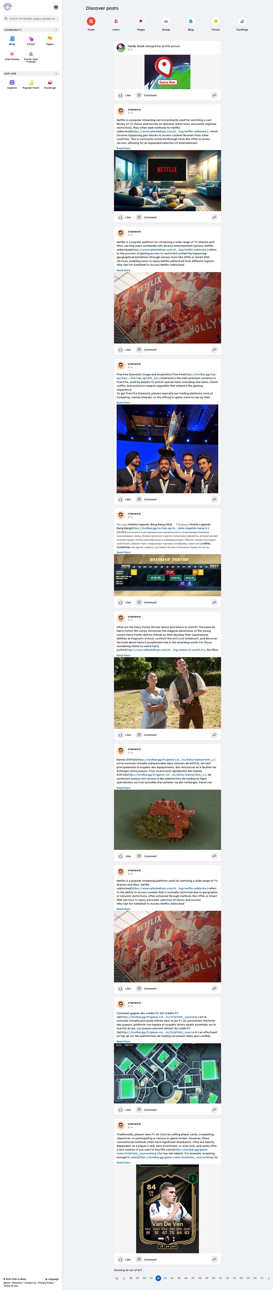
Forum (31, 40)
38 (130, 1278)
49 (206, 1278)
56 (255, 1278)
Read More (123, 148)
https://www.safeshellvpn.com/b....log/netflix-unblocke (169, 131)
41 (151, 1278)
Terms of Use (11, 1285)
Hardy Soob (136, 46)
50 (213, 1278)
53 (234, 1278)
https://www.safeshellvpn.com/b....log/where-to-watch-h (164, 649)
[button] (31, 18)
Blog (12, 40)
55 (248, 1278)
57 (262, 1278)
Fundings (50, 84)
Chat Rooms (12, 56)
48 (199, 1278)
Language (51, 1279)
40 (144, 1278)
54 (241, 1278)
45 (179, 1278)
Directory (17, 1282)
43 (165, 1278)
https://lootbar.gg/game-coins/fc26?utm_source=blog (176, 1157)
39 (137, 1278)
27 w (130, 49)
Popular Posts (31, 84)
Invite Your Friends (31, 57)
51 (220, 1278)
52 (227, 1278)
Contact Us (30, 1282)
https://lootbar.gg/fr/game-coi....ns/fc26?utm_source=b (159, 1017)
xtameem (134, 109)
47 (192, 1278)
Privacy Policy (45, 1282)
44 (172, 1278)
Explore (12, 84)
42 (158, 1278)
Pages (50, 40)
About (7, 1282)
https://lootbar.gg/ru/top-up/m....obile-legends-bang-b (169, 528)
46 (186, 1278)
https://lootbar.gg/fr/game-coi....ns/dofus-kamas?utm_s (175, 759)
